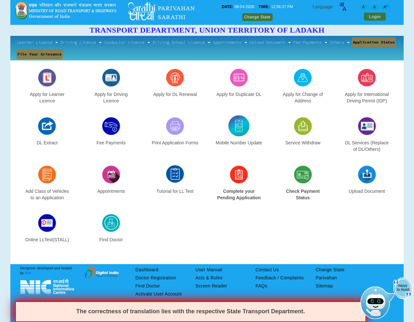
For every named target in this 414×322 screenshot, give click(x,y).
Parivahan (326, 277)
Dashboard (147, 269)
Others (340, 42)
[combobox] (342, 7)
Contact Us (267, 269)
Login (375, 16)
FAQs (261, 285)
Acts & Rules (209, 277)
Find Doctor (148, 285)
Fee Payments (310, 42)
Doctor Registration (156, 277)
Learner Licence (37, 42)
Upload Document (270, 42)
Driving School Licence (181, 42)
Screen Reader (211, 285)
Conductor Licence (127, 42)
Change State (257, 17)
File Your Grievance (39, 54)
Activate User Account (159, 293)
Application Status (374, 42)
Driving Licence (81, 42)
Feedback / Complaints (280, 277)
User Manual (208, 269)
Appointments (230, 42)
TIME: (264, 7)
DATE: (228, 7)
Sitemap (324, 285)
